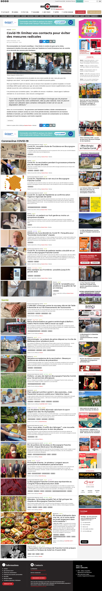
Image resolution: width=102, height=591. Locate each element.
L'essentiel (90, 57)
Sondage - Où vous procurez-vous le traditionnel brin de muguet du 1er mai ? (89, 518)
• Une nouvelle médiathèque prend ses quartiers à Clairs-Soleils (89, 80)
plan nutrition (55, 401)
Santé (14, 29)
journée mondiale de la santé (59, 536)
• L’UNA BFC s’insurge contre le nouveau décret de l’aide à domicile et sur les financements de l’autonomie (90, 75)
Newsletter (8, 583)
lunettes (37, 554)
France (9, 29)
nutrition (43, 401)
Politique (34, 268)
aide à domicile (31, 313)
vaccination (30, 367)
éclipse (29, 554)
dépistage (36, 261)
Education (34, 407)
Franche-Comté (31, 546)
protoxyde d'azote (45, 473)
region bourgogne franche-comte (59, 491)
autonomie (38, 313)
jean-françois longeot (36, 473)
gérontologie (39, 350)
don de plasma (31, 436)
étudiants (38, 419)
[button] (97, 1)
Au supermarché (86, 522)
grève (44, 350)
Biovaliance (36, 491)
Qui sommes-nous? (9, 570)
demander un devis (38, 578)
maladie (68, 536)
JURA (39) (29, 231)
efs (36, 436)
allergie (29, 507)
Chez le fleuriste (86, 524)
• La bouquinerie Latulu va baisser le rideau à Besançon (88, 70)
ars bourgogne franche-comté (34, 207)
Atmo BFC (35, 507)
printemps (54, 454)
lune (33, 554)
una (50, 313)
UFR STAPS (51, 419)
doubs (29, 473)
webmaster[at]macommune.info (38, 586)
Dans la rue (85, 526)
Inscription (85, 262)
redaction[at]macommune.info (38, 570)
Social (39, 337)
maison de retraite (51, 350)
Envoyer (84, 542)
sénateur (50, 331)
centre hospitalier (31, 419)
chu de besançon (31, 350)
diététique (62, 534)
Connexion (95, 262)
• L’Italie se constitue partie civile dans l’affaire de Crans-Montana (89, 66)
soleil (42, 554)
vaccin (41, 170)
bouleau (40, 507)
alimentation (30, 401)
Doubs (29, 460)
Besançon (30, 337)
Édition (53, 9)
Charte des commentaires (10, 572)
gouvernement (45, 313)
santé (55, 538)
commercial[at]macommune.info (39, 574)
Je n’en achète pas (87, 531)
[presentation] (80, 382)
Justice (35, 231)
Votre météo (90, 471)
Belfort (29, 319)
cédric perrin (44, 331)
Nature (46, 374)
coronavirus (10, 120)
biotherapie (30, 491)
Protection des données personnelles (13, 574)
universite (69, 491)
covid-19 (30, 224)
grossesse (36, 170)
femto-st (42, 491)
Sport (43, 407)
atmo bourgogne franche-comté (34, 383)
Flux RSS (6, 576)
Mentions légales (8, 578)
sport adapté (44, 419)
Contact (6, 568)
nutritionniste (48, 401)
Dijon (29, 407)
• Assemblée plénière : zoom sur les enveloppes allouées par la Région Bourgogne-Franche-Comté (89, 62)
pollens (48, 454)
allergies (30, 454)
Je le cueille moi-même (88, 529)
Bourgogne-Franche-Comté (35, 144)
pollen (43, 383)
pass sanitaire (37, 275)
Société (38, 460)
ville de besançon (37, 367)
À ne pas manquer (90, 374)
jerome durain (48, 491)
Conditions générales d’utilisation (12, 580)
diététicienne (37, 401)
